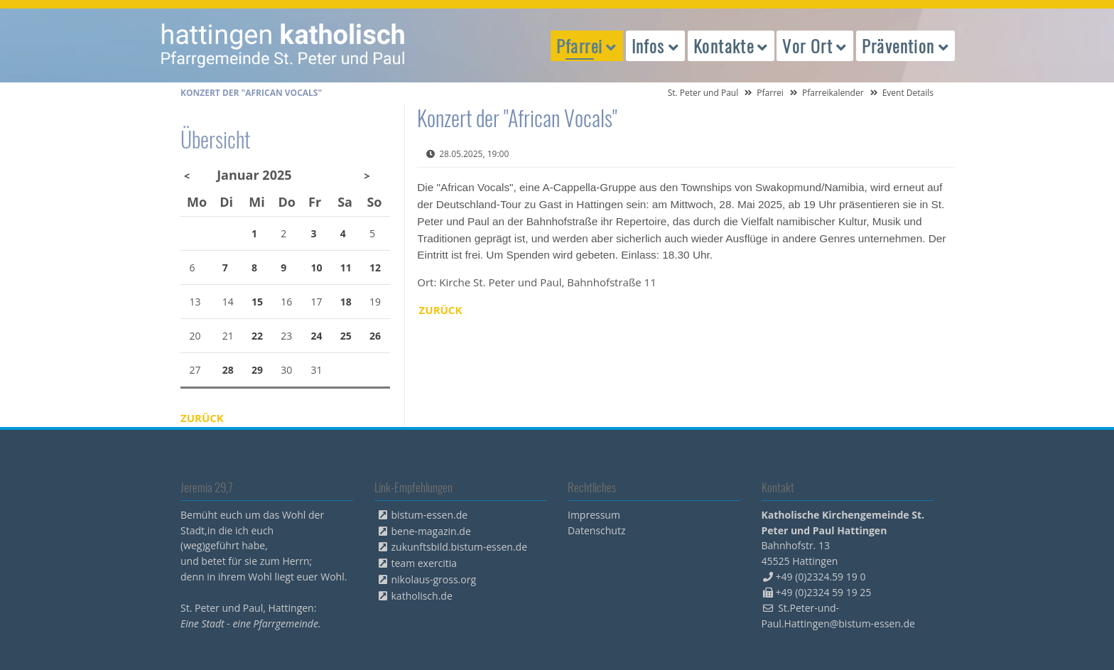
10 (317, 267)
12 (375, 267)
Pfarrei (770, 93)
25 (346, 335)
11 (346, 267)
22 (257, 335)
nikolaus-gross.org (434, 579)
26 (375, 335)
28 (228, 370)
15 (257, 301)
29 (257, 370)
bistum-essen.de (429, 515)
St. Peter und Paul (703, 93)
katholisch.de (422, 596)
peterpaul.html (283, 45)
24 (317, 335)
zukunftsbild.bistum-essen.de (459, 546)
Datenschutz (596, 530)
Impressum (594, 515)
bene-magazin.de (431, 531)
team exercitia (424, 563)
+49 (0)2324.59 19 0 (821, 576)
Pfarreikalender (833, 93)
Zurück (441, 310)
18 (346, 301)
